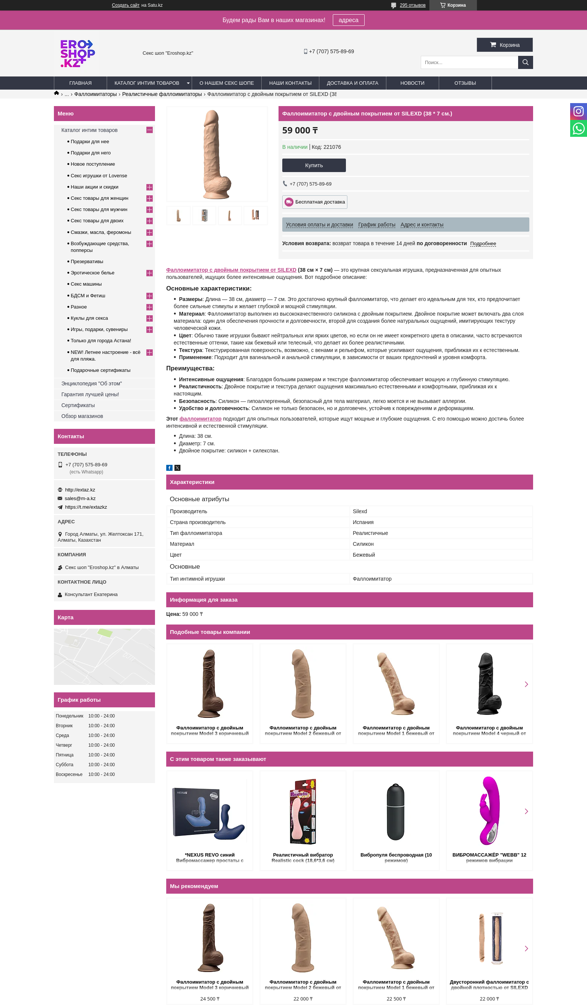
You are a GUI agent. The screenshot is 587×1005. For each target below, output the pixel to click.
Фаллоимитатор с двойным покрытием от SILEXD (231, 270)
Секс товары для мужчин (99, 209)
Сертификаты (78, 405)
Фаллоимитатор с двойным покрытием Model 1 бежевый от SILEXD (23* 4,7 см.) (396, 731)
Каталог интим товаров (147, 83)
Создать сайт (126, 5)
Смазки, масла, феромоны (101, 232)
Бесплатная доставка (320, 202)
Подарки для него (91, 153)
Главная (80, 83)
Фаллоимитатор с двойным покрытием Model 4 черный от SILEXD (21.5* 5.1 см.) (489, 731)
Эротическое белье (93, 273)
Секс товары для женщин (99, 198)
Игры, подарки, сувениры (99, 329)
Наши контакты (290, 83)
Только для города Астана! (101, 340)
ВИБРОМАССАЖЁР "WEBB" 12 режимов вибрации (489, 857)
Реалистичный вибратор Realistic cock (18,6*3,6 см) (303, 857)
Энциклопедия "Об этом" (91, 383)
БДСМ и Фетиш (88, 295)
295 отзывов (413, 5)
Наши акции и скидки (94, 187)
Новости (413, 83)
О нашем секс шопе (227, 83)
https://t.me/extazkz (86, 507)
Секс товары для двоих (97, 220)
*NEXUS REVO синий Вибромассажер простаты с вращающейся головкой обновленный (209, 858)
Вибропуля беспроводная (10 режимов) (396, 857)
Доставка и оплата (352, 83)
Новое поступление (93, 164)
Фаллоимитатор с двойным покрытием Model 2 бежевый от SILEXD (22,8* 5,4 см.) (303, 731)
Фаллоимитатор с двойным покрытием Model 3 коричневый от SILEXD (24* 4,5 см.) (210, 731)
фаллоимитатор (201, 419)
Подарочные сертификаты (100, 370)
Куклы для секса (89, 318)
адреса (349, 20)
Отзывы (465, 83)
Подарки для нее (90, 141)
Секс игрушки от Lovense (99, 175)
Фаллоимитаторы (95, 94)
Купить (314, 165)
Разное (79, 307)
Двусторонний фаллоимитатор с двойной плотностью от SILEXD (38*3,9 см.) (489, 985)
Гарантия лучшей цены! (90, 394)
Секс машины (86, 284)
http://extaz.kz (80, 490)
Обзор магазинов (82, 416)
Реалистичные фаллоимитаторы (162, 94)
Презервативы (87, 261)
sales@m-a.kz (80, 498)
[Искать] (525, 62)
